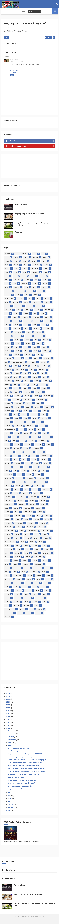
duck (35, 415)
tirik (46, 595)
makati (28, 490)
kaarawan (42, 445)
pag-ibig (45, 344)
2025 (8, 698)
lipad (34, 329)
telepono (28, 359)
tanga (40, 296)
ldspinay (13, 77)
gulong (44, 423)
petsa (17, 543)
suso (38, 584)
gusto (37, 314)
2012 (8, 727)
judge (31, 445)
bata (32, 281)
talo (36, 588)
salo (17, 355)
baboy (26, 262)
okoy (26, 524)
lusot (38, 479)
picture (44, 292)
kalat (48, 449)
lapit (26, 472)
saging (7, 558)
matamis (38, 341)
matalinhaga (9, 509)
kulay (7, 326)
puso (34, 352)
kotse (7, 464)
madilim (18, 483)
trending (8, 363)
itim (14, 445)
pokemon (8, 296)
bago (16, 382)
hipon (17, 438)
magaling (8, 487)
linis (14, 288)
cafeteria (47, 400)
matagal (42, 505)
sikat (47, 573)
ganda (7, 423)
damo (28, 412)
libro (6, 475)
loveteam (17, 333)
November (12, 738)
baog (36, 385)
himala (7, 438)
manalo (25, 498)
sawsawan (38, 569)
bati (38, 303)
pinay (22, 546)
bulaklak (35, 273)
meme (6, 513)
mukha (7, 344)
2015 (8, 718)
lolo (6, 333)
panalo (18, 348)
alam (34, 370)
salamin (17, 561)
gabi (43, 419)
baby (34, 378)
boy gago (36, 307)
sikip (6, 576)
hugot (26, 438)
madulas (30, 483)
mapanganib (20, 501)
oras (26, 292)
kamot (45, 284)
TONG (6, 370)
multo (7, 516)
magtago (41, 487)
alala (26, 299)
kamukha (36, 322)
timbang (7, 595)
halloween (30, 430)
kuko (16, 464)
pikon (46, 543)
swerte (7, 588)
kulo (24, 464)
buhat (47, 307)
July (9, 750)
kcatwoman (14, 64)
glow (25, 423)
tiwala (7, 599)
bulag (7, 397)
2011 (8, 730)
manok (45, 288)
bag (43, 378)
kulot (16, 326)
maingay (7, 490)
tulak (18, 363)
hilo (39, 434)
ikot (14, 442)
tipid (37, 595)
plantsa (7, 550)
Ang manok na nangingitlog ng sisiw (20, 791)
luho (19, 479)
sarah (15, 569)
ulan (17, 299)
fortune (33, 419)
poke (26, 550)
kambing (25, 322)
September (12, 744)
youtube (7, 621)
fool (18, 314)
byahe (36, 400)
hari (22, 434)
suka (35, 355)
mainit (18, 490)
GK (6, 367)
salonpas (38, 561)
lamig (17, 472)
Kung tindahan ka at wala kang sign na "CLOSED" (25, 759)
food (23, 419)
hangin (16, 318)
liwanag (34, 475)
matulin (16, 292)
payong (27, 539)
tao (43, 258)
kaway (40, 457)
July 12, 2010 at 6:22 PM (16, 66)
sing (43, 576)
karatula (36, 453)
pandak (42, 528)
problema (19, 296)
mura (16, 516)
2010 (8, 733)
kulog (34, 464)
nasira (7, 520)
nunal (18, 524)
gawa (16, 423)
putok (44, 352)
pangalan (35, 277)
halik (6, 318)
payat (17, 539)
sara (6, 569)
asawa (17, 378)
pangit (7, 273)
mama (7, 498)
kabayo (7, 449)
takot (28, 588)
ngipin (29, 520)
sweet (48, 584)
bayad (47, 303)
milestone (27, 513)
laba (36, 468)
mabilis (7, 337)
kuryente (27, 326)
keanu (7, 460)
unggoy (26, 610)
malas (17, 494)
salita (28, 561)
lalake (46, 269)
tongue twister (21, 258)
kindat (25, 460)
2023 (8, 701)
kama (26, 453)
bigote (43, 389)
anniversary (9, 303)
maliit (35, 494)
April (10, 803)
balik (17, 385)
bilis (6, 307)
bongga (42, 281)
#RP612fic (47, 363)
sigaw (27, 573)
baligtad (8, 385)
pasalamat (45, 535)
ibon (35, 438)
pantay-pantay (9, 535)
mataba (28, 341)
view (31, 614)
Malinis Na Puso (21, 209)
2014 (8, 721)
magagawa (41, 483)
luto (26, 333)
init (43, 318)
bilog (6, 393)
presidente (8, 554)
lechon (16, 329)
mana (16, 498)
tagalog (16, 359)
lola (44, 475)
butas (27, 400)
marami (7, 341)
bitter (16, 393)
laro (6, 329)
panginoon (8, 531)
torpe (35, 599)
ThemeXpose (26, 921)
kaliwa (16, 453)
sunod (19, 584)
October (11, 741)
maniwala (8, 501)
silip (23, 576)
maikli (29, 337)
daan (38, 408)
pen (45, 539)
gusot (7, 427)
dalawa (29, 311)
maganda (18, 337)
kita (33, 460)
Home (5, 11)
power (35, 550)
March (10, 806)
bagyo (25, 382)
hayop (26, 318)
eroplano (8, 314)
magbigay (20, 487)
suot (6, 359)
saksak (7, 561)
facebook (17, 284)
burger (17, 400)
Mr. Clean (32, 367)
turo (26, 606)
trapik (7, 603)
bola (34, 393)
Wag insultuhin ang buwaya (17, 794)
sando (45, 565)
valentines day (9, 614)
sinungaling (18, 580)
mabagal (24, 288)
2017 (8, 713)
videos (22, 614)
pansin (40, 531)
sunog (29, 584)
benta (7, 389)
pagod (47, 524)
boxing (44, 393)
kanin (24, 277)
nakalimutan (28, 516)
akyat (15, 370)
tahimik (17, 588)
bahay (34, 266)
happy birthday (10, 434)
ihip (6, 442)
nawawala (18, 520)
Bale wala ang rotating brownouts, (20, 761)
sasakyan (26, 569)
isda (36, 284)
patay (45, 262)
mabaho (46, 333)
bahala (35, 382)
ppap (44, 550)
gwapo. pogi (18, 427)
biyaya (25, 393)
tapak (16, 591)
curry (29, 408)
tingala (18, 595)
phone (27, 543)
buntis (7, 400)
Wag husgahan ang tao (16, 782)
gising (27, 314)
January (11, 812)
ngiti (38, 520)
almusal (44, 370)
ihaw (44, 438)
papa (21, 535)
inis (35, 318)
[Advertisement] (16, 637)
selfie (26, 355)
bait (44, 382)
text (38, 359)
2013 (8, 724)
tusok (35, 606)
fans (15, 419)
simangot (33, 576)
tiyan (26, 599)
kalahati (38, 449)
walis (20, 618)
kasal (19, 457)
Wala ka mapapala (14, 756)
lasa (35, 472)
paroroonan (33, 535)
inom (15, 277)
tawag (25, 591)
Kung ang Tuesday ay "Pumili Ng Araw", (21, 788)
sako (35, 558)
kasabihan (8, 457)
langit (47, 326)
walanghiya (8, 618)
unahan (16, 610)
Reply (12, 80)
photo (36, 543)
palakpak (8, 528)
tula (6, 281)
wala (40, 614)
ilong (27, 284)
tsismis (28, 603)
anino (31, 374)
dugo (6, 284)
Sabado (43, 367)
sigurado (38, 573)
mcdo (42, 509)
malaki (35, 262)
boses (26, 307)
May (9, 800)
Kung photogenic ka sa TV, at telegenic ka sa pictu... (26, 767)
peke (36, 539)
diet (17, 415)
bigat (33, 389)
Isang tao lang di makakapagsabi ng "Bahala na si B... (26, 773)
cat (6, 404)
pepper (7, 543)
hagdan (47, 314)
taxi (34, 591)
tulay (7, 606)
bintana (15, 307)
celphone (16, 404)
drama (26, 415)
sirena (39, 580)
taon (6, 591)
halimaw (19, 430)
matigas (32, 509)
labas (45, 468)
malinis (38, 337)
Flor (11, 73)
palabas (7, 348)
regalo (37, 554)
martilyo (33, 501)
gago (6, 277)
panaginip (31, 528)
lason (44, 472)
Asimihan (18, 237)
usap (36, 610)
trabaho (7, 299)
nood (47, 520)
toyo (44, 599)
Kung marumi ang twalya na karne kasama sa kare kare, (27, 776)
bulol (16, 397)
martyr (44, 501)
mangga (36, 498)
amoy (35, 299)
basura (46, 385)
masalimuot (9, 505)
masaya (32, 505)
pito (40, 546)
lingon (24, 475)
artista (20, 303)
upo (27, 363)
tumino (16, 606)
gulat (35, 423)
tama (45, 588)
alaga (25, 370)
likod (25, 329)
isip (6, 445)
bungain (38, 397)
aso (30, 303)
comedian (18, 408)
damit (45, 273)
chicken (7, 408)
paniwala (30, 531)
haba (29, 427)
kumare (17, 468)
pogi (17, 550)
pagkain (7, 258)
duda (44, 415)
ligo (6, 288)
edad (6, 419)
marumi (17, 341)
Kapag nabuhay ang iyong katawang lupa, (22, 785)
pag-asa (36, 524)
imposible (24, 442)
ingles (35, 442)
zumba (36, 363)
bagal (7, 382)
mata (6, 292)
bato (25, 273)
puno (25, 352)
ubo (44, 606)
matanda (21, 509)
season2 (16, 573)
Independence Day (18, 367)
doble (39, 311)
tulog (7, 262)
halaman (8, 430)
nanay (40, 516)
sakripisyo (46, 558)
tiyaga (17, 599)
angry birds (20, 374)
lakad (37, 326)
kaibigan (27, 449)
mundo (17, 344)
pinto (32, 546)
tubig (45, 277)
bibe (15, 389)
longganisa (8, 479)
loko (43, 329)
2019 (8, 710)
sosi (48, 580)
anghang (8, 374)
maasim (36, 333)
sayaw (30, 296)
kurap (28, 468)
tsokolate (39, 603)
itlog (25, 269)
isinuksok (46, 442)
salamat (7, 355)
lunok (29, 479)
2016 (8, 716)
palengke (19, 528)
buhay (44, 266)
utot (16, 266)
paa (36, 344)
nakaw (27, 344)
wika (28, 618)
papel (39, 348)
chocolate (18, 311)
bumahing (27, 397)
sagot (17, 558)
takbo (7, 266)
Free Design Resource (38, 921)
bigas (24, 389)
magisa (30, 487)
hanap (42, 430)
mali (26, 494)
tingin (28, 595)
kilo (15, 460)
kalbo (7, 453)
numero (7, 524)
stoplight (8, 584)
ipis (6, 322)
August (10, 747)
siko (15, 576)
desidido (47, 412)
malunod (46, 494)
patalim (7, 539)
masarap (21, 505)
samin (25, 565)
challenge (27, 404)
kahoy (17, 449)
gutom (16, 269)
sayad (7, 573)
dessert (7, 415)
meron (16, 513)
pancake (28, 348)
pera (34, 292)
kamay (15, 322)
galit (6, 269)
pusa (27, 554)
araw (6, 42)
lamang (7, 472)
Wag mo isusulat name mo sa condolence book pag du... (27, 764)
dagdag (7, 412)
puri (19, 554)
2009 (8, 816)
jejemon (36, 269)
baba (25, 378)
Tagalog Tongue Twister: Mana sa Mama (29, 218)
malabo (7, 494)
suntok (45, 355)
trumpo (17, 603)
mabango (8, 483)
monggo (38, 513)
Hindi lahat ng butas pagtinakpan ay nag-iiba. (23, 770)
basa (16, 273)
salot (7, 565)
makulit (38, 490)
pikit (16, 352)
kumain (7, 468)
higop (31, 434)
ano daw (41, 374)
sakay (26, 558)
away (15, 281)
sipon (30, 580)
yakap (38, 618)
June (10, 797)
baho (24, 281)
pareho (7, 352)
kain (34, 258)
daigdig (17, 412)
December (12, 736)
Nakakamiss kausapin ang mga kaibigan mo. (23, 779)
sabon (47, 554)
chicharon (40, 404)
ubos (6, 610)
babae (16, 262)
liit (15, 475)
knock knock (45, 460)
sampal (35, 565)
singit (7, 580)
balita (27, 385)
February (11, 809)
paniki (19, 531)
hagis (38, 427)
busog (7, 311)
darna (37, 412)
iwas (22, 445)
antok (7, 378)
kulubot (44, 464)
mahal (35, 288)
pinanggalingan (10, 546)
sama (16, 565)
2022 (8, 704)
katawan (29, 457)
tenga (43, 591)
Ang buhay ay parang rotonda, (18, 753)
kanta (47, 322)
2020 (8, 707)
